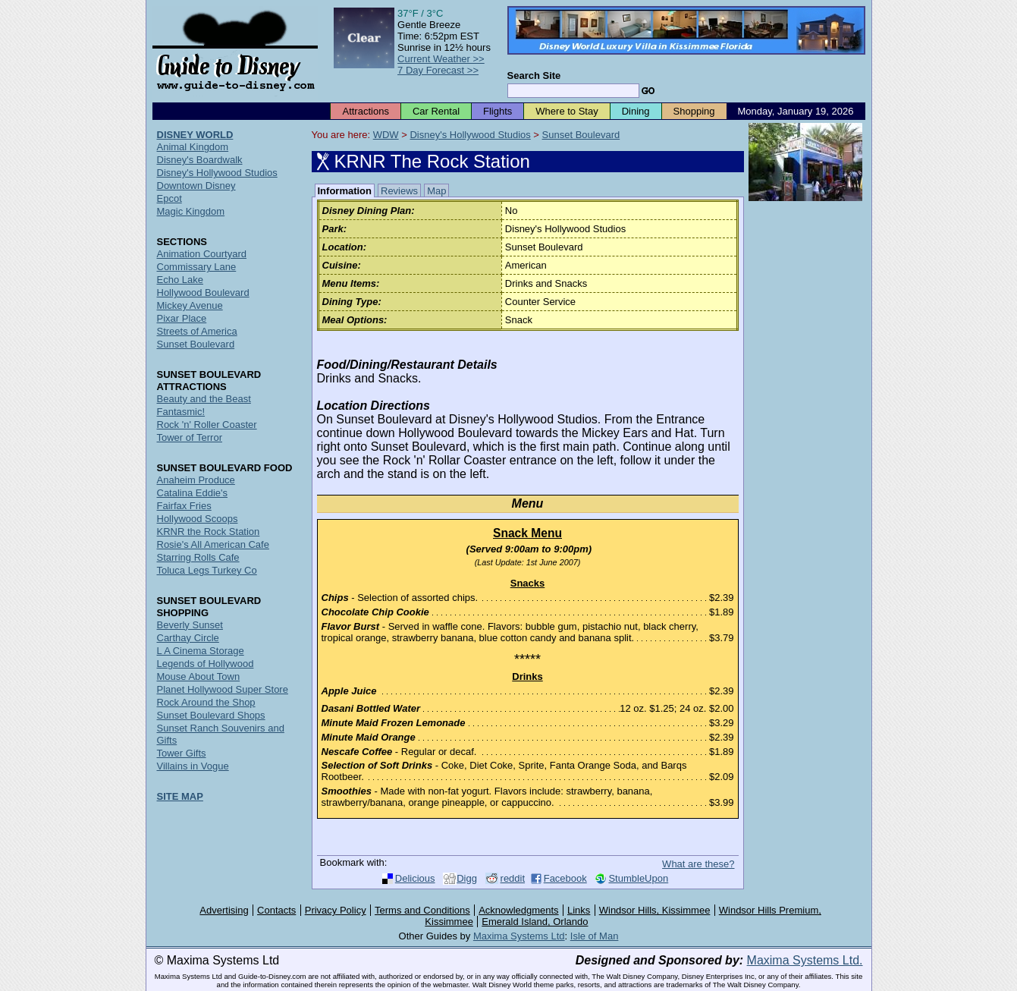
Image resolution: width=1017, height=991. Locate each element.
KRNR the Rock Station (208, 531)
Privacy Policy (335, 910)
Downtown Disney (196, 185)
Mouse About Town (198, 676)
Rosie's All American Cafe (213, 544)
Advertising (223, 910)
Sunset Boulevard (581, 134)
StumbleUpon (638, 878)
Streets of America (197, 331)
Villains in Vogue (193, 766)
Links (578, 910)
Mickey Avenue (190, 305)
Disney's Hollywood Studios (470, 134)
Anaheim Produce (196, 480)
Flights (497, 111)
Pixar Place (182, 318)
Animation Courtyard (202, 254)
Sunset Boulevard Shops (211, 715)
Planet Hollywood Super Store (222, 689)
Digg (467, 878)
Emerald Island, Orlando (535, 921)
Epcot (169, 198)
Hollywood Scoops (197, 518)
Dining (636, 111)
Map (436, 191)
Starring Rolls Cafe (198, 557)
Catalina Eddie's (192, 493)
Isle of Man (594, 936)
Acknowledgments (519, 910)
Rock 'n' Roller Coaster (207, 424)
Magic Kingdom (191, 211)
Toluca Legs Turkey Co (207, 570)
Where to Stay (566, 111)
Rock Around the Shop (206, 702)
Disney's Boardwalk (200, 159)
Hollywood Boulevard (203, 292)
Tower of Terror (189, 437)
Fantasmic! (181, 411)
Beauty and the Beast (204, 398)
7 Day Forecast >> (438, 70)
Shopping (694, 111)
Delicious (415, 878)
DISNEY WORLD (195, 134)
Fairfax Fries (184, 505)
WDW (386, 134)
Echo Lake (180, 279)
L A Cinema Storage (200, 650)
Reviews (399, 191)
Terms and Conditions (422, 910)
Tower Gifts (181, 753)
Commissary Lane (197, 266)
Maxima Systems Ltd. (805, 960)
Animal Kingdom (193, 147)
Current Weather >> (441, 58)
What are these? (698, 864)
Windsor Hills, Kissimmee (655, 910)
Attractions (365, 111)
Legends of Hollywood (205, 663)
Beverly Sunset (190, 625)
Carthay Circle (188, 637)
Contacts (276, 910)
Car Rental (436, 111)
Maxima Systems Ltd (519, 936)
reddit (513, 878)
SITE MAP (180, 796)
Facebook (565, 878)
